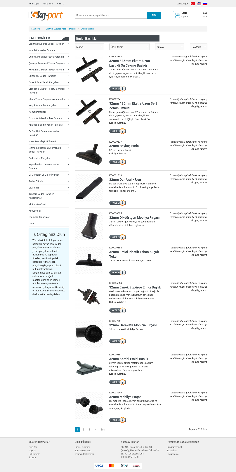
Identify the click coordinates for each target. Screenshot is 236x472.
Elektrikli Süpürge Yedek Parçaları (61, 29)
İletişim (32, 457)
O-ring (32, 223)
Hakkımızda (34, 454)
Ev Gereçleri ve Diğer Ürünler (44, 174)
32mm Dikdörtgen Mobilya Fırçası (134, 217)
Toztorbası (172, 450)
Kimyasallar (35, 210)
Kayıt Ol (61, 3)
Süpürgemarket (174, 447)
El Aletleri (34, 187)
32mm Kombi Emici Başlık (128, 359)
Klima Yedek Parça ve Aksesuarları (47, 99)
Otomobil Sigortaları (39, 217)
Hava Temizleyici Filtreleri (42, 141)
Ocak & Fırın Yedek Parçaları (44, 82)
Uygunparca (172, 454)
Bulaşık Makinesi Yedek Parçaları (46, 56)
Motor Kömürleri (37, 204)
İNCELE (115, 88)
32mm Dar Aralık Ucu (125, 179)
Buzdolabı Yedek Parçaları (42, 76)
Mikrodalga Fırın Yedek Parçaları (46, 124)
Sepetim (184, 16)
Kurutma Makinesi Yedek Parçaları (47, 69)
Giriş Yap (48, 3)
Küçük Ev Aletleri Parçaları (43, 105)
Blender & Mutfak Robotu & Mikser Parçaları (47, 90)
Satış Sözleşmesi (83, 450)
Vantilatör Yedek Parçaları (42, 50)
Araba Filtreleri (36, 181)
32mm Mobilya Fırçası (125, 397)
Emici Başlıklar (87, 29)
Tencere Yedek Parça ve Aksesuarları (41, 196)
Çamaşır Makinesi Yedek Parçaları (47, 63)
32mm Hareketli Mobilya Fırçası (133, 325)
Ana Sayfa (34, 3)
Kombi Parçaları (37, 111)
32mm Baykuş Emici (124, 146)
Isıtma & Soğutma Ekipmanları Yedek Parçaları (45, 149)
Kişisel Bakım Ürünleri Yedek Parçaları (44, 166)
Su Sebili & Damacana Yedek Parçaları (44, 133)
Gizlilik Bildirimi (82, 447)
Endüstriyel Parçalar (39, 158)
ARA (154, 15)
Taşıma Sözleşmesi (84, 454)
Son (102, 429)
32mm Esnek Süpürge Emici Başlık (135, 287)
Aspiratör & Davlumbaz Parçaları (46, 118)
